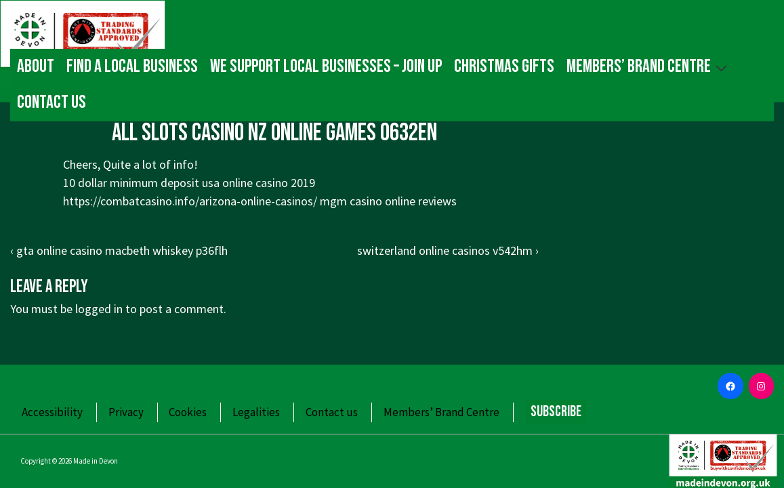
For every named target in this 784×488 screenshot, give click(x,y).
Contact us (51, 102)
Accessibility (52, 412)
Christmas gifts (504, 66)
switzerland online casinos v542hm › (448, 250)
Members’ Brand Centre (648, 66)
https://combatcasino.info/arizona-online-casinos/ (190, 201)
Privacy (126, 412)
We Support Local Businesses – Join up (326, 66)
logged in (99, 309)
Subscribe (556, 412)
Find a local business (132, 66)
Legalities (256, 412)
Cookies (188, 412)
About (35, 66)
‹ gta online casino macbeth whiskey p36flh (119, 250)
